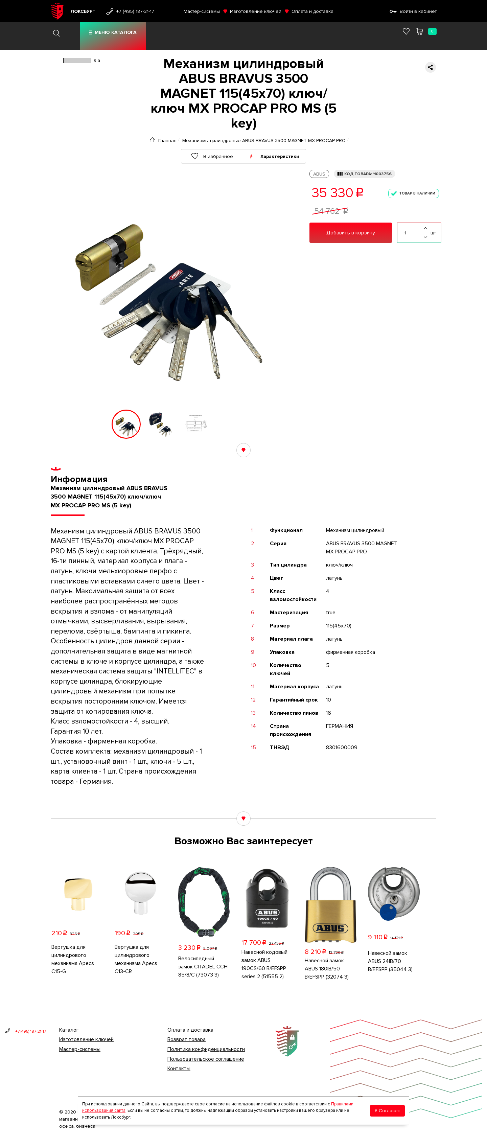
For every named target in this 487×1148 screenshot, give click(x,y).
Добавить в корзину (350, 232)
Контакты (178, 1068)
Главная (167, 140)
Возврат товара (186, 1039)
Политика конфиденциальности (206, 1049)
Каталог (69, 1030)
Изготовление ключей (255, 11)
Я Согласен (387, 1110)
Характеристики (279, 156)
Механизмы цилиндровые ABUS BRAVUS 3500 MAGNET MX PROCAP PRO (264, 140)
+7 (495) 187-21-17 (135, 11)
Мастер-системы (202, 11)
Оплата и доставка (312, 11)
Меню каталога (116, 32)
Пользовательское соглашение (205, 1059)
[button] (89, 424)
